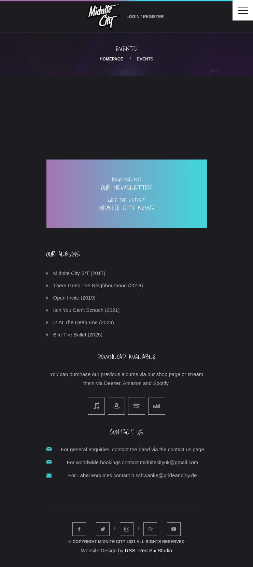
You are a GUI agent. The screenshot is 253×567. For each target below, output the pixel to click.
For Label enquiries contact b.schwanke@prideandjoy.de (132, 475)
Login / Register (145, 16)
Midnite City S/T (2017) (79, 273)
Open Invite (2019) (74, 298)
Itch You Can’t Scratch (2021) (86, 310)
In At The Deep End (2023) (83, 322)
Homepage (111, 59)
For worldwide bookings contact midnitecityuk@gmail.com (132, 462)
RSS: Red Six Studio (148, 550)
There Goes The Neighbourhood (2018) (98, 285)
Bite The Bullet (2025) (78, 334)
